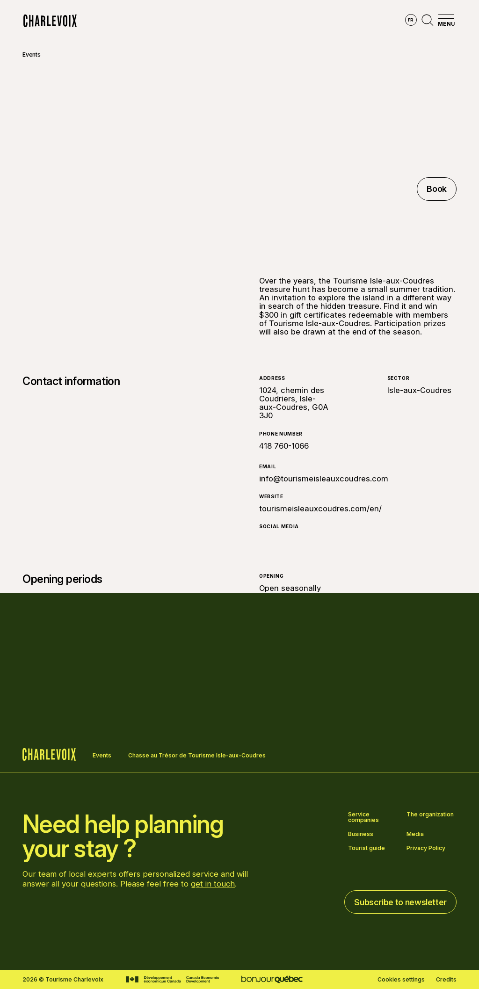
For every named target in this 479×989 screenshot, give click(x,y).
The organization (430, 815)
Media (415, 834)
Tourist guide (366, 848)
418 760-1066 (284, 446)
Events (31, 54)
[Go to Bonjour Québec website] (272, 979)
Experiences (301, 21)
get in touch (213, 883)
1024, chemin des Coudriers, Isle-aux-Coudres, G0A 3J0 (293, 403)
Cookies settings (401, 979)
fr (411, 19)
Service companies (363, 817)
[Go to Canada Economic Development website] (172, 979)
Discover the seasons (225, 21)
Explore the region (138, 21)
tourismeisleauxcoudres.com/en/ (320, 508)
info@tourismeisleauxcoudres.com (323, 478)
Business (360, 834)
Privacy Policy (425, 848)
